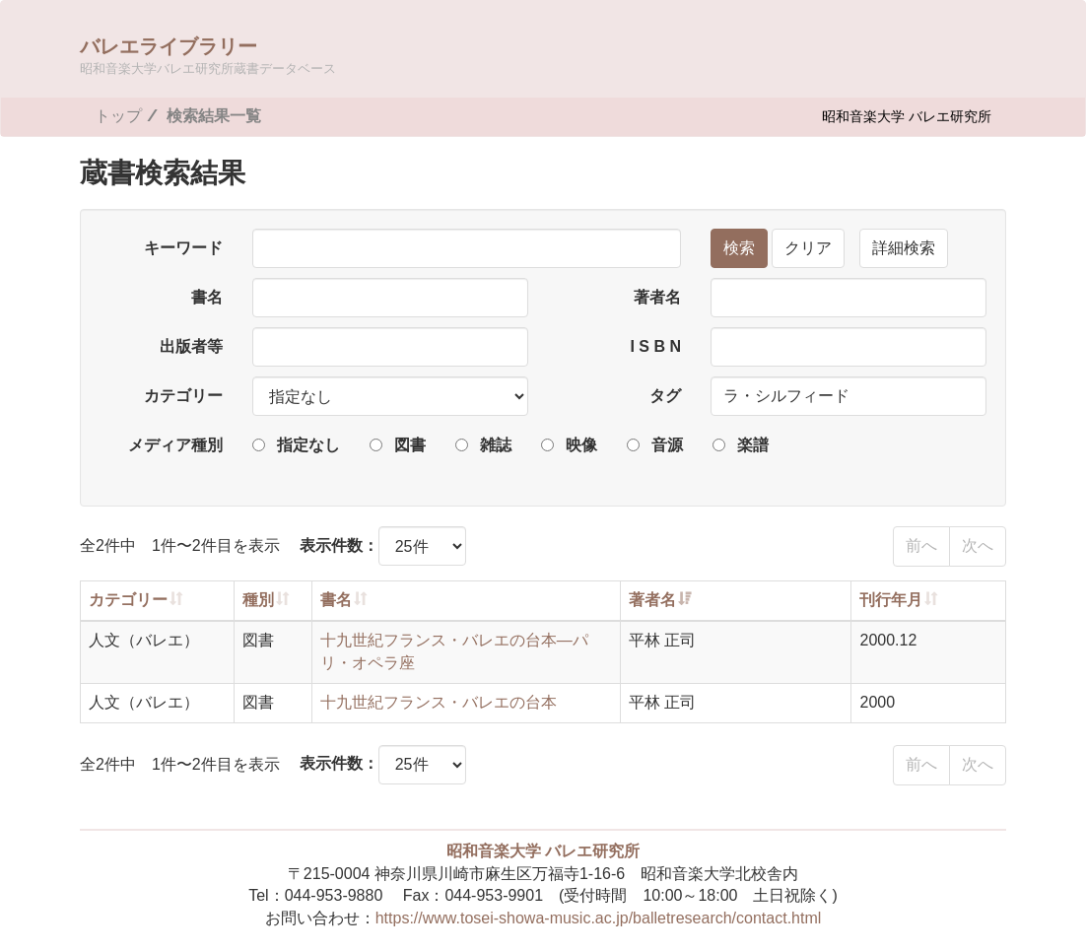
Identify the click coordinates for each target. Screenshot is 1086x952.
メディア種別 (175, 445)
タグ (665, 395)
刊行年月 (890, 599)
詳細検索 (903, 247)
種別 (258, 599)
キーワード (183, 247)
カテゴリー (183, 395)
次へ (977, 545)
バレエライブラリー (208, 54)
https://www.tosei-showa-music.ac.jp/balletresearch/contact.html (598, 918)
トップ (118, 115)
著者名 (657, 297)
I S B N (655, 346)
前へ (921, 545)
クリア (808, 247)
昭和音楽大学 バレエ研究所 (906, 115)
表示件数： (339, 545)
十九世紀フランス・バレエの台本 (438, 702)
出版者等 (191, 346)
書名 (207, 297)
